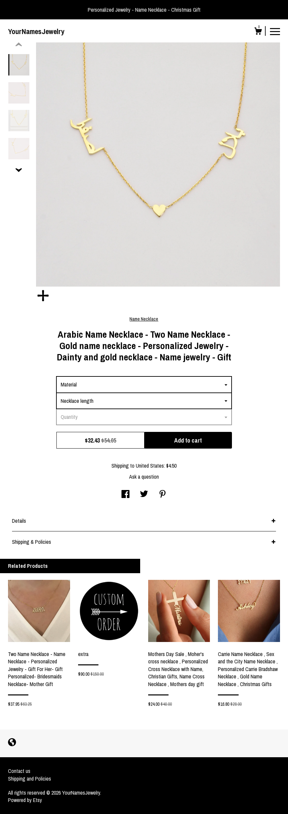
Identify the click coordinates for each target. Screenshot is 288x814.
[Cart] (258, 32)
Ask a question (144, 476)
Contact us (19, 771)
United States (150, 465)
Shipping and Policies (29, 778)
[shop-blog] (12, 743)
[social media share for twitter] (144, 494)
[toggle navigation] (275, 31)
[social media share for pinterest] (163, 494)
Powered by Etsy (25, 800)
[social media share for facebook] (125, 494)
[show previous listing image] (19, 45)
